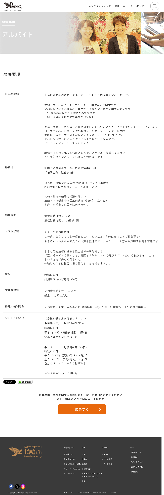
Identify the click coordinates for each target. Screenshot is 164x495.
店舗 (116, 6)
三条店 (84, 464)
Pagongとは (69, 447)
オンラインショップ (100, 6)
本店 (83, 454)
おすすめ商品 (107, 459)
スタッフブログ (137, 462)
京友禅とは (68, 454)
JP (137, 6)
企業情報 (134, 457)
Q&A (132, 447)
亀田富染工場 (69, 459)
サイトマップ (69, 492)
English (113, 492)
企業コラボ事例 (137, 466)
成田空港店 (86, 468)
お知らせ (105, 454)
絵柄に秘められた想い (73, 464)
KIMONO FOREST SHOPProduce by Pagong (92, 474)
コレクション (69, 473)
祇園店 (84, 459)
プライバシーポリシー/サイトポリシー (92, 492)
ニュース (128, 6)
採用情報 (134, 471)
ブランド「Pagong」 (72, 468)
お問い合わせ (136, 452)
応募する (82, 409)
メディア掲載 (107, 464)
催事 (83, 481)
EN (143, 6)
